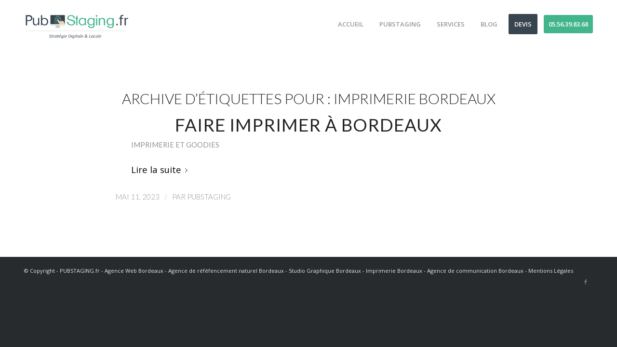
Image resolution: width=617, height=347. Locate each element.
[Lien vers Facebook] (585, 282)
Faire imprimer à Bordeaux (308, 124)
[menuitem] (347, 24)
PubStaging (209, 196)
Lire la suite (161, 169)
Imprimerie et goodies (175, 144)
